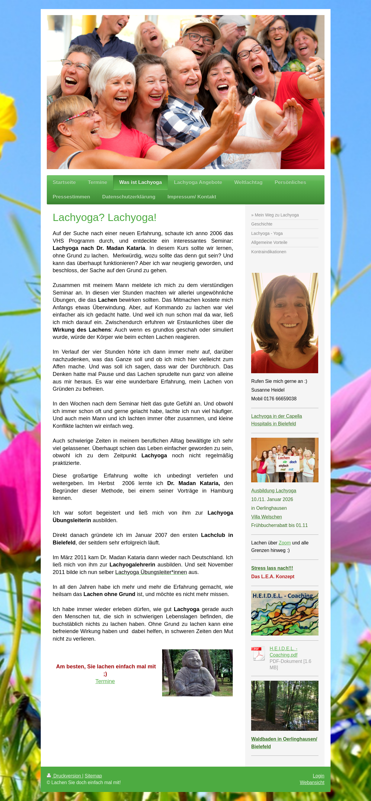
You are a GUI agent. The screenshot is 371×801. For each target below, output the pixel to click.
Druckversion (64, 775)
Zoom (285, 542)
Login (318, 775)
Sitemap (93, 775)
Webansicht (312, 782)
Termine (105, 681)
